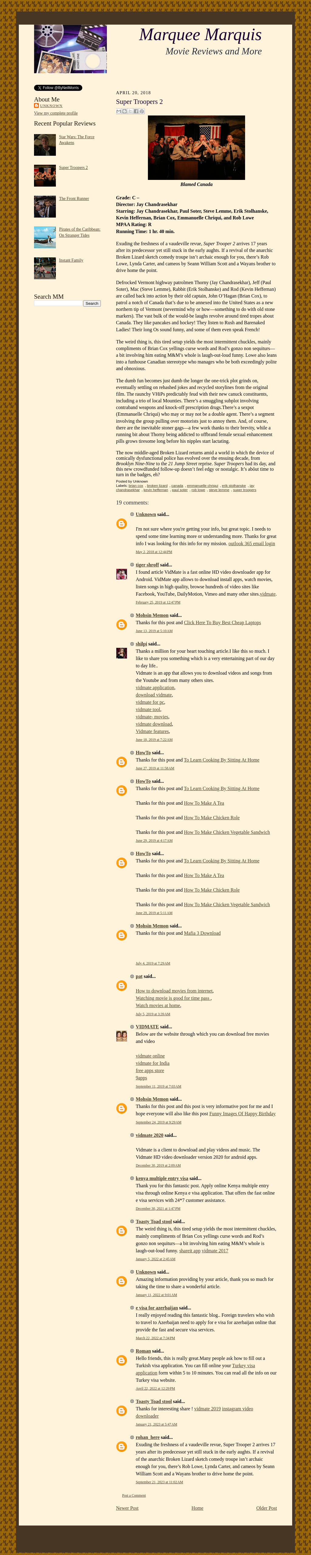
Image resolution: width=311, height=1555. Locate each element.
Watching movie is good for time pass (173, 998)
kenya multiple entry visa (162, 1178)
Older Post (266, 1508)
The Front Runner (74, 198)
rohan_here (148, 1437)
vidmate (268, 594)
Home (197, 1508)
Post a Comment (134, 1495)
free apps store (150, 1070)
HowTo (143, 752)
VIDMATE (147, 1026)
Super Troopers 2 (73, 167)
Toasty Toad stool (154, 1221)
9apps (141, 1077)
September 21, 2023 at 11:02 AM (159, 1482)
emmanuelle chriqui (202, 485)
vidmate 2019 (207, 1408)
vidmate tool (148, 709)
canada (177, 485)
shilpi (141, 643)
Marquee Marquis (200, 34)
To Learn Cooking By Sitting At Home (221, 759)
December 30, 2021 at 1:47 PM (158, 1208)
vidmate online (150, 1055)
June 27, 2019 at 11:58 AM (155, 768)
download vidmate (154, 694)
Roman (143, 1351)
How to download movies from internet (174, 990)
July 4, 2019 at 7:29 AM (153, 963)
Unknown (51, 106)
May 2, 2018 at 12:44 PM (154, 552)
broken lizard (157, 485)
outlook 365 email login (251, 543)
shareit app (189, 1250)
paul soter (180, 490)
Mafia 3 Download (202, 933)
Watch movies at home (158, 1005)
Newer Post (127, 1508)
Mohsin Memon (152, 615)
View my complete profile (56, 113)
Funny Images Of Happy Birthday (242, 1113)
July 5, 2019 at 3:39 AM (153, 1014)
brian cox (135, 485)
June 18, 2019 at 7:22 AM (154, 740)
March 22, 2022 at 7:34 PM (155, 1338)
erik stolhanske (234, 485)
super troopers (244, 490)
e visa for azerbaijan (157, 1307)
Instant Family (71, 260)
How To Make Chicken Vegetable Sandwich (227, 832)
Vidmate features (152, 731)
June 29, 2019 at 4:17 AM (154, 840)
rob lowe (198, 490)
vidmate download (154, 724)
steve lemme (219, 490)
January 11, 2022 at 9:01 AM (156, 1295)
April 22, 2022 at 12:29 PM (155, 1388)
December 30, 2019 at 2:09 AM (158, 1165)
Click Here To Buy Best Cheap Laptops (222, 622)
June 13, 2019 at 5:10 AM (154, 631)
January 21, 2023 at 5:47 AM (156, 1424)
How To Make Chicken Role (212, 817)
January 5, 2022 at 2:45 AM (156, 1259)
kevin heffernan (156, 490)
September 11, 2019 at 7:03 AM (158, 1086)
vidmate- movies (152, 716)
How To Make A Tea (204, 803)
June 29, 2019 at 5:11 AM (154, 913)
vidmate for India (152, 1063)
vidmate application (155, 687)
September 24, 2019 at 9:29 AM (158, 1122)
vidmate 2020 (149, 1135)
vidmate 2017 (215, 1250)
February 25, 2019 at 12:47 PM (158, 602)
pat (139, 976)
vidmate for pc (150, 702)
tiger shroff (147, 564)
